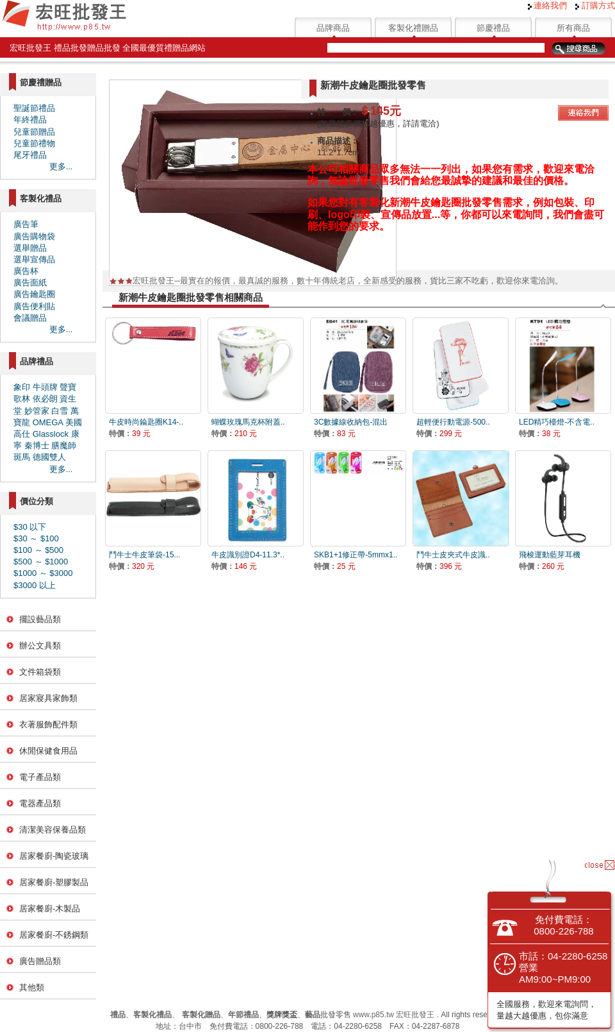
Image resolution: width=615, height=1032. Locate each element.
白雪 (59, 411)
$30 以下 (29, 527)
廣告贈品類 (40, 961)
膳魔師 (63, 445)
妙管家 (36, 411)
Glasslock (51, 434)
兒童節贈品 (34, 132)
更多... (61, 166)
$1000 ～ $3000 (43, 573)
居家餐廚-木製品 (49, 908)
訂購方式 (595, 5)
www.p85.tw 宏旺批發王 (393, 1014)
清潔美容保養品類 (52, 829)
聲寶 (68, 387)
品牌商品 (333, 28)
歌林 (21, 398)
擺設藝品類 (40, 619)
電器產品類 (40, 803)
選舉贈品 (30, 248)
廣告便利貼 (34, 306)
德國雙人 (49, 457)
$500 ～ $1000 (40, 561)
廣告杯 (25, 271)
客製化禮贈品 (413, 28)
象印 (21, 387)
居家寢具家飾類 (48, 698)
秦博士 (36, 445)
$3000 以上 (34, 585)
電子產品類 (40, 777)
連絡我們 (548, 5)
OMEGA (48, 422)
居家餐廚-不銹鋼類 (53, 935)
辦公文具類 (40, 645)
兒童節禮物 (34, 143)
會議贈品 (30, 318)
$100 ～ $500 (38, 550)
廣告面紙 (30, 282)
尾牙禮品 (30, 155)
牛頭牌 (45, 387)
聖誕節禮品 (34, 108)
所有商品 (573, 28)
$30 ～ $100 (36, 538)
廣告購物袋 (34, 236)
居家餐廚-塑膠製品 (53, 882)
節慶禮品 (493, 28)
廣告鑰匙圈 (34, 294)
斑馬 (21, 457)
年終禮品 (30, 119)
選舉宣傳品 (34, 259)
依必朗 (45, 398)
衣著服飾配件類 (48, 724)
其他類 (31, 987)
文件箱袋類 (40, 672)
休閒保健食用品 (48, 751)
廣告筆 (25, 224)
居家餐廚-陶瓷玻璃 (53, 856)
